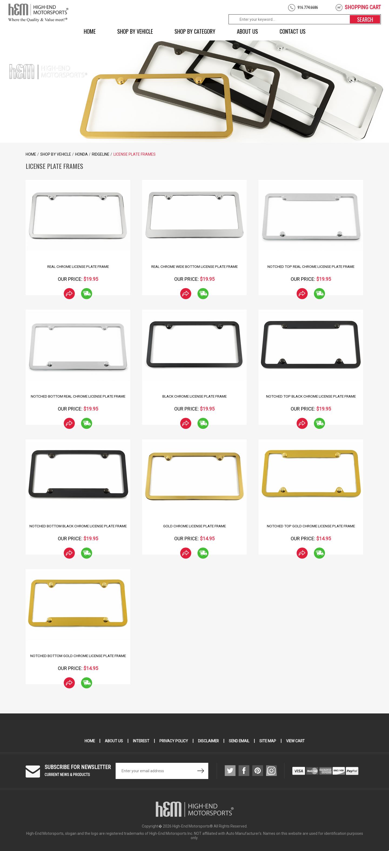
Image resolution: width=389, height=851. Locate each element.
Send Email (239, 741)
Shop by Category (195, 31)
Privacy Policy (173, 741)
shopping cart (363, 7)
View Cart (296, 741)
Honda (81, 154)
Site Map (268, 741)
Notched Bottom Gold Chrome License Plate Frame (78, 656)
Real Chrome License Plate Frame (78, 266)
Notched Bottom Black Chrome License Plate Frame (77, 526)
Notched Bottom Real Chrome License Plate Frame (78, 396)
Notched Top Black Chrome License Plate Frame (311, 396)
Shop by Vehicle (135, 31)
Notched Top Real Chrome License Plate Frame (311, 266)
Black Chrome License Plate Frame (194, 396)
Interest (140, 741)
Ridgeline (100, 154)
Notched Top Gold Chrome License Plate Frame (311, 526)
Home (90, 31)
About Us (247, 31)
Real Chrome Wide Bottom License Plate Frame (194, 266)
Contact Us (293, 31)
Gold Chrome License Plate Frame (194, 526)
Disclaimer (208, 741)
